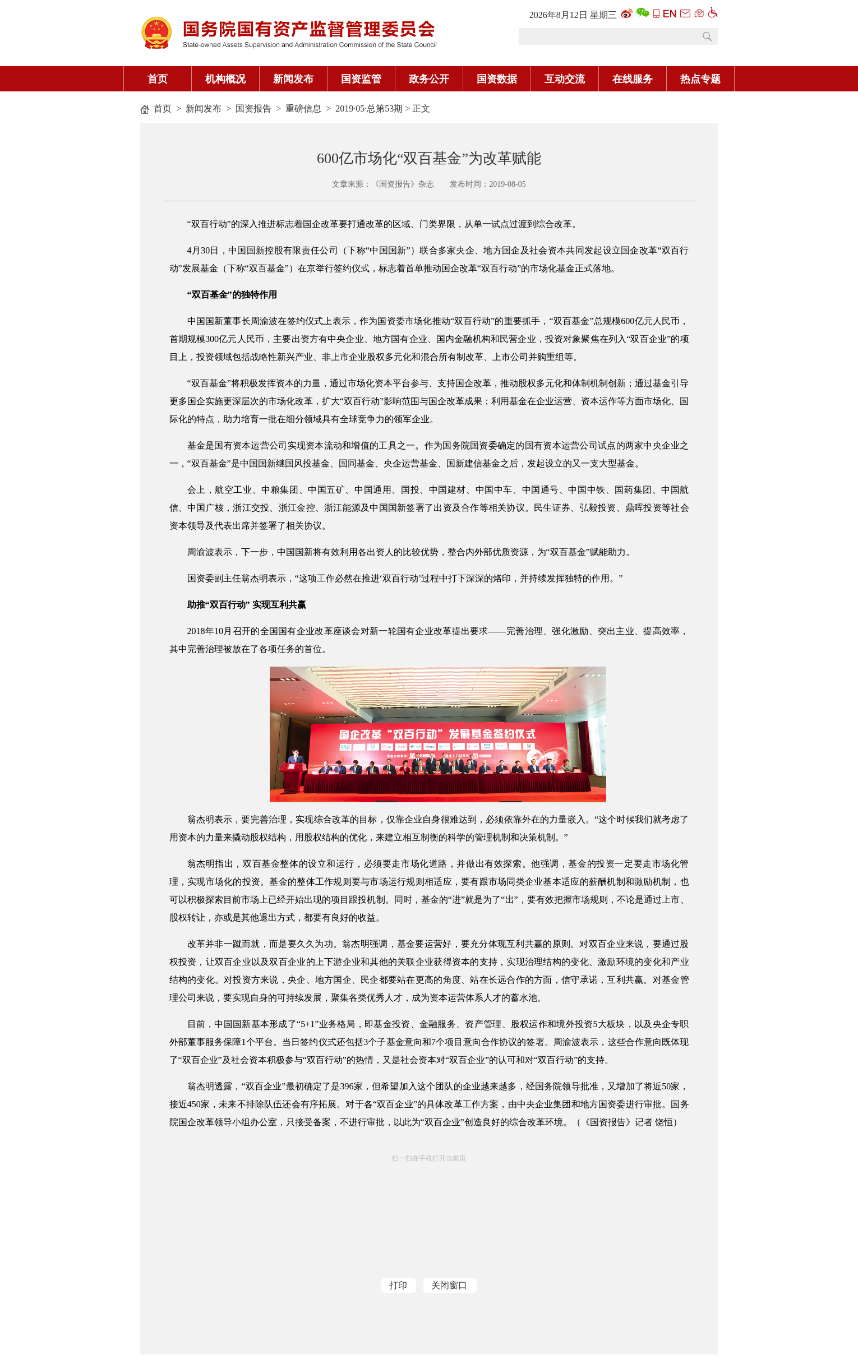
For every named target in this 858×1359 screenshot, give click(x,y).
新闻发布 (204, 108)
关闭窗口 (449, 1285)
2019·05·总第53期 (369, 108)
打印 (398, 1285)
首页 (163, 108)
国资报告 (253, 108)
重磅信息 (303, 108)
